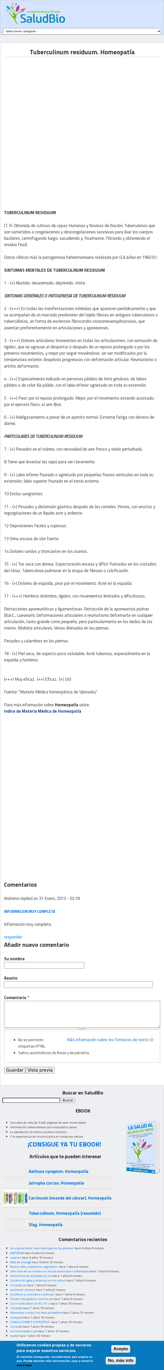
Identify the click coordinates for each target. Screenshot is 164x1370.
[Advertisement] (46, 92)
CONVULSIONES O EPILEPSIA (30, 1322)
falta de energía (20, 1262)
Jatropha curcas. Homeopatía (56, 1183)
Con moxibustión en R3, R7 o (30, 1303)
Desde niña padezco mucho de (31, 1298)
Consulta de (18, 1285)
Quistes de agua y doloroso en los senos (38, 1280)
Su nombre (14, 959)
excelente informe (22, 1289)
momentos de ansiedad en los (31, 1275)
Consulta (16, 1308)
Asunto (11, 978)
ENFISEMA (17, 1253)
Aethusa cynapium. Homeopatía (58, 1171)
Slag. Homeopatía (45, 1224)
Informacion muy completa (29, 911)
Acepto (120, 1348)
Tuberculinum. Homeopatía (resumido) (65, 1213)
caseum (15, 1257)
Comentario (16, 998)
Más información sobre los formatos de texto (108, 1039)
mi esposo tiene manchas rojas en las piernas (42, 1248)
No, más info (121, 1360)
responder (13, 937)
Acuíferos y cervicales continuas (32, 1294)
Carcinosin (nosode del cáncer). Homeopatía (70, 1198)
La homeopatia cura (23, 1331)
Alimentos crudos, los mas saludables (36, 1312)
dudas (14, 1335)
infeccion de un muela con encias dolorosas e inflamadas (49, 1271)
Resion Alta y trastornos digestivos (34, 1266)
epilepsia (16, 1317)
